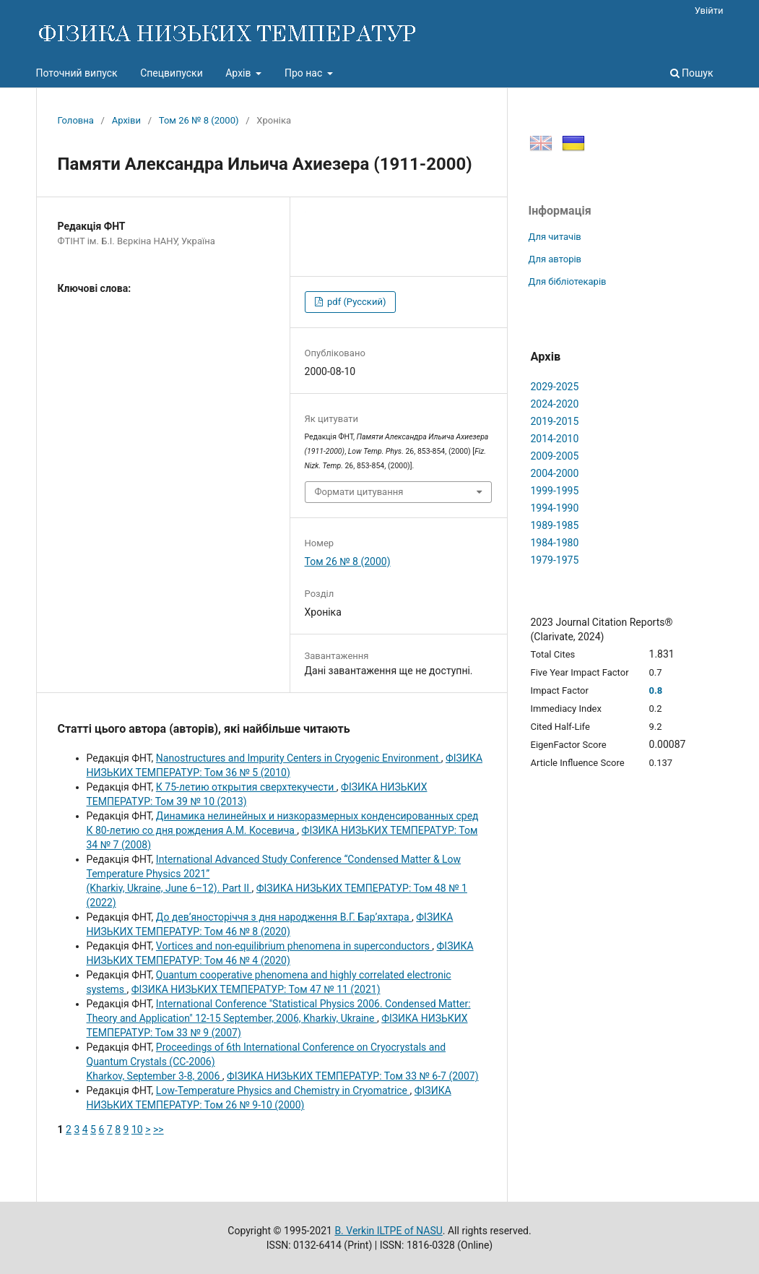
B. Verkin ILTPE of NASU (388, 1230)
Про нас (305, 73)
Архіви (126, 120)
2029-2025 (555, 386)
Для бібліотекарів (568, 281)
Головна (76, 120)
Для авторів (555, 259)
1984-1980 (555, 542)
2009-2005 (555, 456)
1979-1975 (555, 560)
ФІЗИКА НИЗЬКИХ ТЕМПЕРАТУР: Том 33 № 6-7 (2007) (353, 1076)
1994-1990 (555, 508)
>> (158, 1129)
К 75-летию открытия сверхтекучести (246, 787)
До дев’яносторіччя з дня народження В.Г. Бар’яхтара (284, 917)
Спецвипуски (171, 73)
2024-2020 (555, 404)
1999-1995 (555, 490)
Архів (239, 73)
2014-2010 (555, 438)
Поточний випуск (77, 73)
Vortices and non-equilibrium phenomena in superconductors (294, 946)
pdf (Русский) (355, 301)
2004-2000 (555, 473)
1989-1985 (555, 525)
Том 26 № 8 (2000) (199, 120)
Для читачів (555, 236)
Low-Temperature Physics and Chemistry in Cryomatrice (283, 1090)
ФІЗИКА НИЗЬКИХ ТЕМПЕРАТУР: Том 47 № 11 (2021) (256, 989)
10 (137, 1129)
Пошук (692, 73)
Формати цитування (359, 491)
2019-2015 (555, 421)
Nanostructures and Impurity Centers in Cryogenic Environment (298, 758)
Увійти (709, 10)
